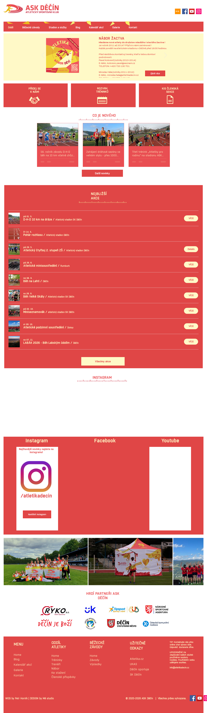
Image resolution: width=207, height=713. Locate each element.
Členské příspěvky (63, 677)
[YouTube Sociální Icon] (200, 698)
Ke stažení (58, 672)
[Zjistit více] (155, 73)
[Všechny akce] (103, 361)
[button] (37, 219)
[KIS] (178, 11)
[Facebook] (185, 11)
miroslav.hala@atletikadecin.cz (123, 75)
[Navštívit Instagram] (37, 514)
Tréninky (56, 660)
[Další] (165, 55)
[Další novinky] (102, 173)
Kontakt (19, 675)
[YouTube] (192, 11)
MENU (18, 644)
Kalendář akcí (23, 664)
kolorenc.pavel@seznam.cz (121, 63)
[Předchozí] (43, 55)
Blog (16, 659)
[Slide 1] (104, 71)
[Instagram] (198, 11)
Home (17, 654)
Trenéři (55, 664)
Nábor (55, 668)
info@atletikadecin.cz (179, 667)
